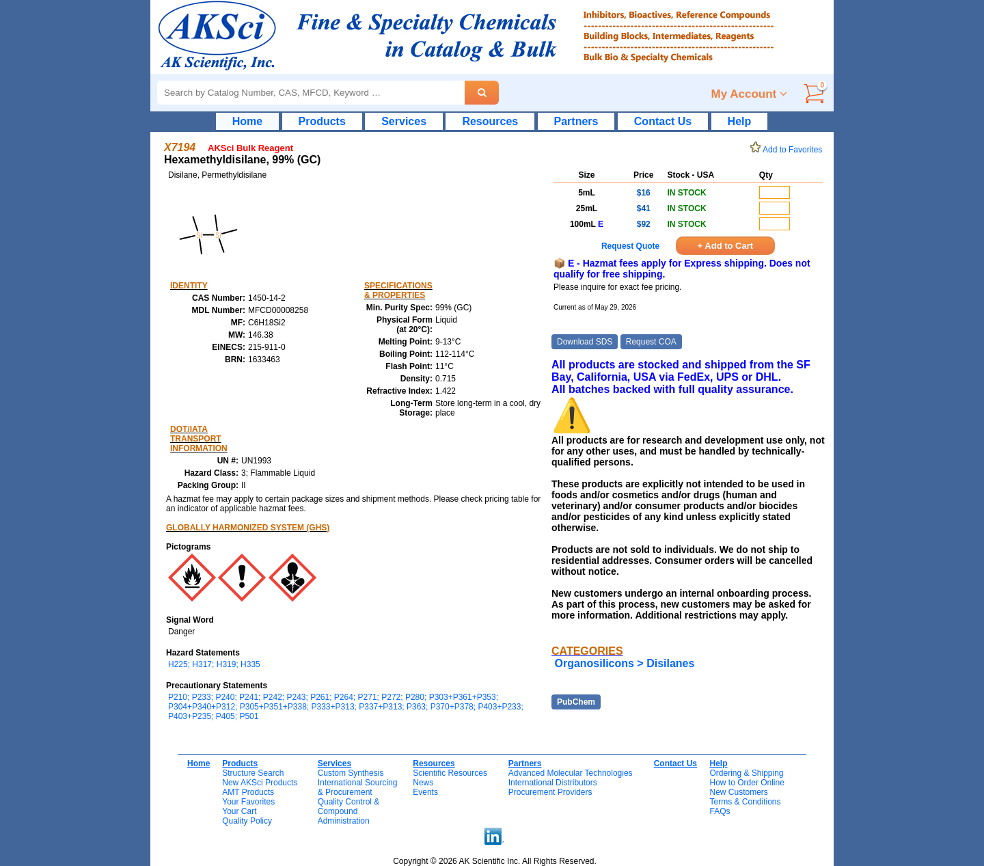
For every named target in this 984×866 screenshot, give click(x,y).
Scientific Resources (450, 773)
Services (403, 121)
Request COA (651, 342)
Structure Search (253, 773)
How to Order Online (746, 782)
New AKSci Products (259, 782)
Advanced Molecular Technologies (570, 773)
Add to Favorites (788, 149)
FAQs (719, 811)
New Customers (738, 792)
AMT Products (248, 792)
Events (425, 792)
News (423, 782)
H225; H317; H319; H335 (214, 664)
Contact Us (663, 121)
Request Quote (630, 246)
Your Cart (239, 811)
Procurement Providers (550, 792)
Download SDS (584, 342)
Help (740, 121)
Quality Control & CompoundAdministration (349, 811)
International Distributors (552, 782)
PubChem (576, 702)
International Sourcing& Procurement (358, 787)
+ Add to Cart (726, 246)
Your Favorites (248, 802)
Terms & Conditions (744, 802)
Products (322, 121)
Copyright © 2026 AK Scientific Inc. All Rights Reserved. (495, 861)
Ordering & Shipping (746, 773)
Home (247, 121)
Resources (490, 121)
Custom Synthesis (351, 773)
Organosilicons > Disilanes (624, 663)
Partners (576, 121)
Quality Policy (247, 821)
